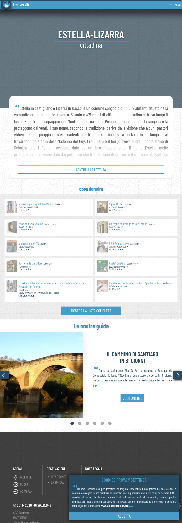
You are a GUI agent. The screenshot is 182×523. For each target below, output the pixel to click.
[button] (4, 375)
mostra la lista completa (91, 310)
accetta (124, 516)
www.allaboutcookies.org (115, 506)
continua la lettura (91, 169)
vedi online (132, 395)
